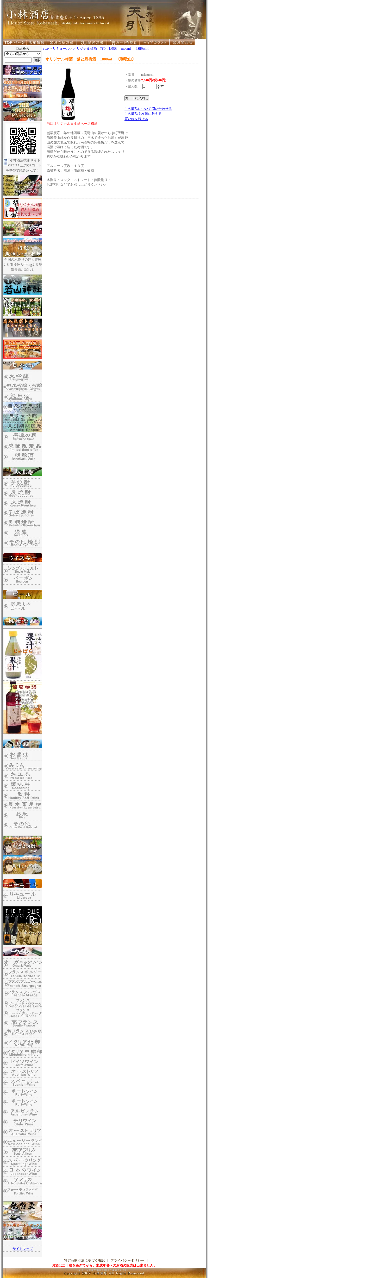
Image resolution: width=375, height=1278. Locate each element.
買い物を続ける (136, 119)
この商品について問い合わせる (148, 109)
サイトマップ (22, 1249)
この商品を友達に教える (143, 114)
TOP (46, 49)
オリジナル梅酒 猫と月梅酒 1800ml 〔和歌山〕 (112, 49)
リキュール (61, 49)
